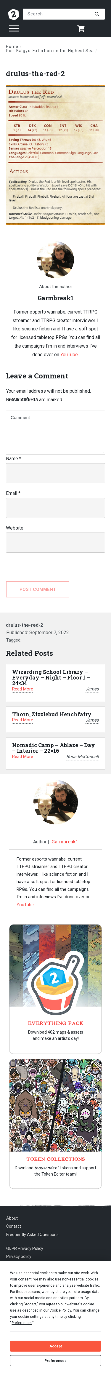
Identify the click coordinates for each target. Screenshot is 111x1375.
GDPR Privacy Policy (24, 1248)
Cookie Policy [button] (60, 1310)
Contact (13, 1226)
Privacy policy (18, 1256)
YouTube (69, 354)
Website (14, 528)
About (12, 1218)
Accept (55, 1346)
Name (13, 458)
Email (13, 493)
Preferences (55, 1361)
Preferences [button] (22, 1323)
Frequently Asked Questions (32, 1234)
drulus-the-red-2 (35, 73)
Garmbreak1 (65, 842)
